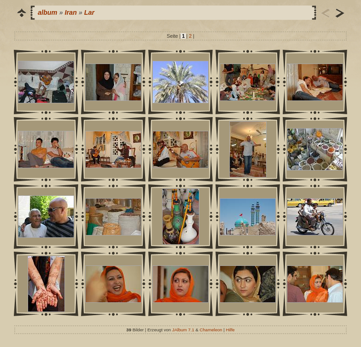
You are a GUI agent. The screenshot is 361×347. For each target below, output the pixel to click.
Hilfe (230, 329)
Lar (89, 12)
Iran (70, 12)
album (47, 12)
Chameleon (211, 329)
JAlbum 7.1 (183, 329)
